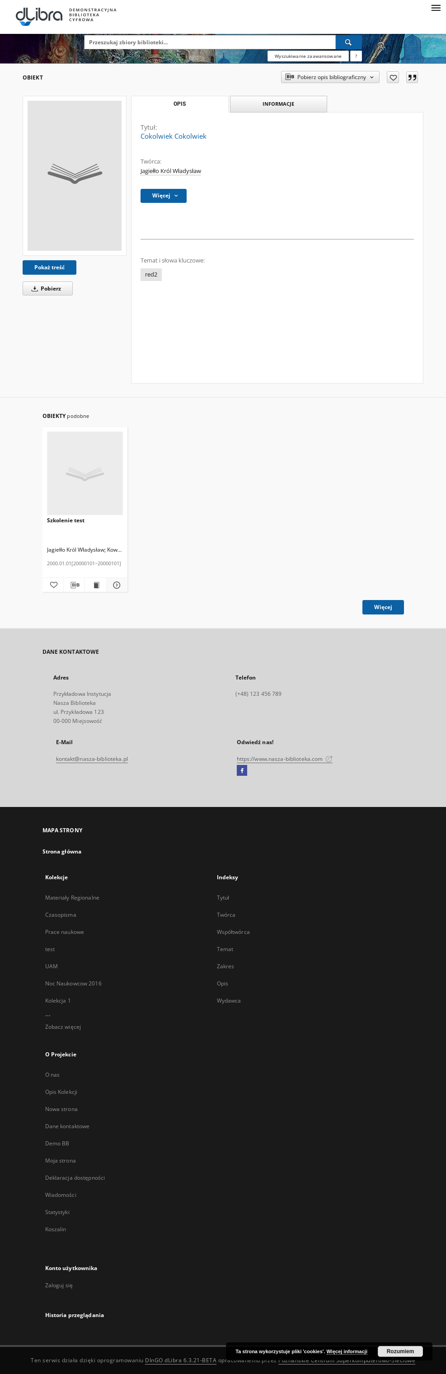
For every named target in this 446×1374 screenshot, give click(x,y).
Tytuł (223, 897)
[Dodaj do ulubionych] (393, 77)
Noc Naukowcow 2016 (73, 983)
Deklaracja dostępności (75, 1178)
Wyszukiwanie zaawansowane (308, 56)
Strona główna (62, 851)
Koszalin (55, 1229)
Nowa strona (61, 1109)
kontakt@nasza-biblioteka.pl (92, 759)
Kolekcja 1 (58, 1000)
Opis (222, 983)
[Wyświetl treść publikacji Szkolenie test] (95, 585)
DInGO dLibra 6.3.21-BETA (180, 1360)
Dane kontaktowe (67, 1126)
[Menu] (435, 7)
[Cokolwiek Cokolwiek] (75, 176)
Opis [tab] (180, 104)
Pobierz (44, 288)
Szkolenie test (66, 520)
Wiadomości (60, 1195)
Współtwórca (233, 932)
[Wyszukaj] (349, 42)
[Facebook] (242, 771)
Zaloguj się (59, 1285)
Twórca (226, 915)
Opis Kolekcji (61, 1092)
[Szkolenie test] (85, 474)
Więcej (383, 607)
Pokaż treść (49, 267)
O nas (52, 1075)
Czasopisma (60, 915)
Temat (225, 949)
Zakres (226, 966)
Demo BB (57, 1143)
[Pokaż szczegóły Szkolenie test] (115, 585)
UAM (51, 966)
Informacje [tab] (278, 103)
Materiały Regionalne (72, 897)
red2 (151, 274)
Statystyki (57, 1212)
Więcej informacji (347, 1351)
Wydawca (229, 1000)
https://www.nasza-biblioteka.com (285, 759)
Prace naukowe (65, 932)
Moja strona (60, 1160)
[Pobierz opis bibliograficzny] (74, 585)
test (50, 949)
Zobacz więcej (63, 1027)
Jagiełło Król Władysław (171, 171)
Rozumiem (400, 1351)
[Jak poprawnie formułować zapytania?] (356, 56)
